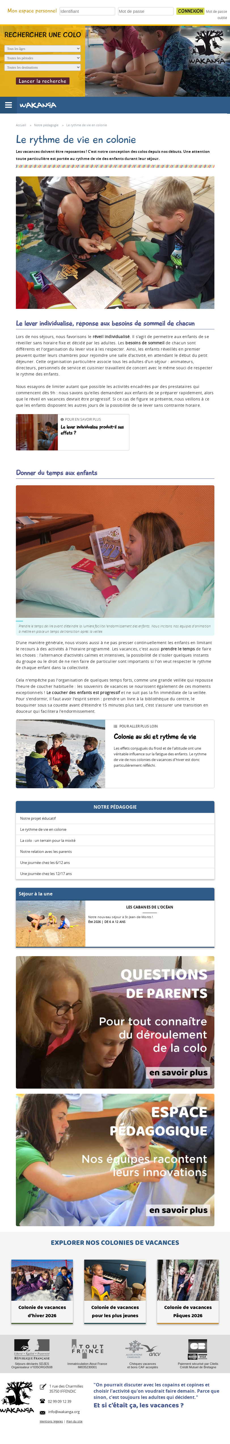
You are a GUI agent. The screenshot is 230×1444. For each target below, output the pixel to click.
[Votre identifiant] (87, 11)
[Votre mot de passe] (146, 11)
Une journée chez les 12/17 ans (46, 873)
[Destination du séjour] (42, 67)
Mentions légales (51, 1421)
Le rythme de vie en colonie (43, 829)
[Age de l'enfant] (42, 48)
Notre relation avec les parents (46, 851)
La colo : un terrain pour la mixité (47, 840)
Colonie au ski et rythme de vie (155, 736)
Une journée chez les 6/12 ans (45, 862)
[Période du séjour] (42, 58)
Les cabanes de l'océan (149, 907)
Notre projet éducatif (38, 818)
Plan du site (74, 1421)
